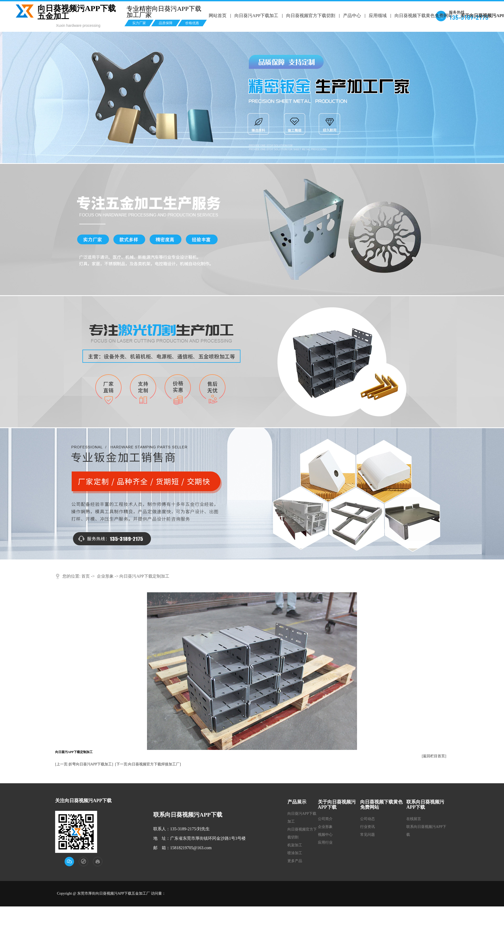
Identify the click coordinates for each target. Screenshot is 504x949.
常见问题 (367, 835)
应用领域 (377, 15)
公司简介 (325, 819)
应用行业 (325, 842)
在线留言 (413, 819)
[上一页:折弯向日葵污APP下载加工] (84, 764)
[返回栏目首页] (434, 756)
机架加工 (294, 845)
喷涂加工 (294, 853)
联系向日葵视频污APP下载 (426, 831)
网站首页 (218, 15)
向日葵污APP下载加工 (256, 15)
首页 (85, 576)
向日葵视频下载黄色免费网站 (423, 15)
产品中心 (352, 15)
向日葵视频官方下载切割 (310, 15)
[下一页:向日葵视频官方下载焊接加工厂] (148, 764)
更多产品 (294, 861)
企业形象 (105, 576)
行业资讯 (367, 827)
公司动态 (367, 819)
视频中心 (325, 835)
